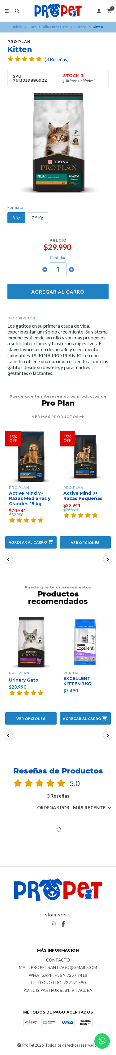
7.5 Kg (37, 217)
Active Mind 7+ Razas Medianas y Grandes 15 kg (29, 498)
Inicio (17, 27)
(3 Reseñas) (57, 59)
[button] (31, 542)
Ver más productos (58, 417)
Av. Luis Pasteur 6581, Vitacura (58, 990)
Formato (15, 207)
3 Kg (16, 217)
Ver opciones (85, 542)
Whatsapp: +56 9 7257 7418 (58, 975)
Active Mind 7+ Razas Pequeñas (82, 496)
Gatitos (81, 27)
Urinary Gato (23, 680)
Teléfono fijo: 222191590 (58, 983)
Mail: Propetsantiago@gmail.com (58, 968)
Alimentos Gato (55, 27)
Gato (32, 27)
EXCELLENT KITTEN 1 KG (77, 681)
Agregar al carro (58, 292)
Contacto (58, 960)
